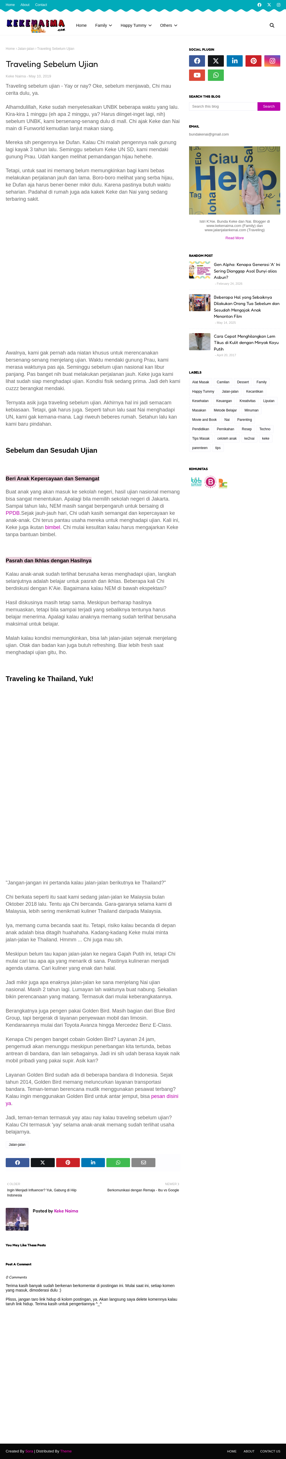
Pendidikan (200, 429)
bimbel (52, 527)
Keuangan (224, 401)
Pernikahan (225, 429)
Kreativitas (247, 401)
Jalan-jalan (26, 49)
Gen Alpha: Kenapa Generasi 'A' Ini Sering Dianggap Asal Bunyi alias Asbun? (247, 271)
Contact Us (270, 1451)
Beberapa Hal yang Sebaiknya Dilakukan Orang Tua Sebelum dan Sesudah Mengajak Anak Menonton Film (246, 306)
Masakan (199, 410)
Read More (235, 238)
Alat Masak (200, 382)
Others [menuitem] (166, 25)
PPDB (13, 513)
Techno (265, 429)
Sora (29, 1451)
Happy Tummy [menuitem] (133, 25)
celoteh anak (227, 438)
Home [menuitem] (81, 25)
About (25, 5)
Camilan (223, 382)
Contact (41, 5)
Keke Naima (16, 76)
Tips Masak (201, 438)
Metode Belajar (225, 410)
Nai (227, 420)
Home (10, 5)
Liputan (268, 401)
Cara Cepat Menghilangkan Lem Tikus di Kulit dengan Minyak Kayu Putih (246, 342)
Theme (66, 1451)
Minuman (251, 410)
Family (262, 382)
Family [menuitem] (101, 25)
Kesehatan (200, 401)
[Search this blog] (223, 106)
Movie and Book (204, 420)
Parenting (244, 420)
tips (218, 448)
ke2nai (249, 438)
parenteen (200, 448)
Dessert (243, 382)
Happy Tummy (203, 392)
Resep (247, 429)
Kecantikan (254, 392)
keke (265, 438)
